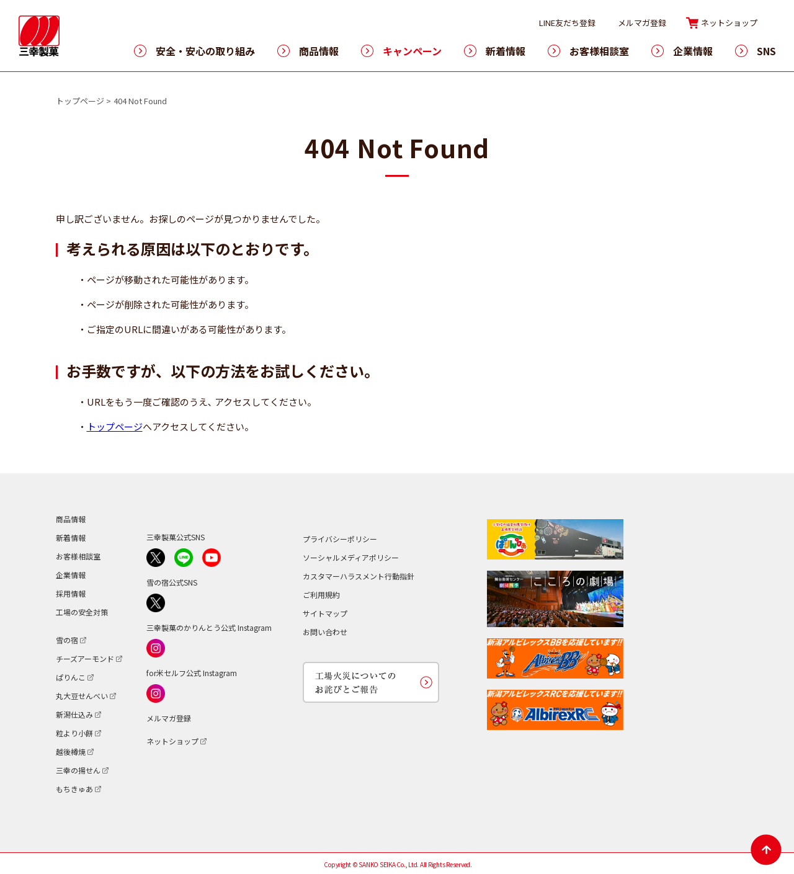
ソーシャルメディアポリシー (351, 557)
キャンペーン (412, 50)
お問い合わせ (325, 632)
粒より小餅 (74, 733)
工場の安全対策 (82, 612)
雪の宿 (67, 640)
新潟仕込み (74, 714)
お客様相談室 (599, 50)
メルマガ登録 (642, 23)
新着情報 (505, 50)
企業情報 (693, 50)
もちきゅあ (74, 788)
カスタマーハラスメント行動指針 (358, 576)
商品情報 (319, 50)
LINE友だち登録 (567, 23)
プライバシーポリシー (340, 538)
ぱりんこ (71, 677)
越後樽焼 (71, 751)
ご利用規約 (321, 594)
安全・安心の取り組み (205, 50)
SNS (766, 50)
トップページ (80, 101)
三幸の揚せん (78, 770)
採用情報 (71, 593)
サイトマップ (325, 613)
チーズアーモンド (85, 658)
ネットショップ (729, 23)
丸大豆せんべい (82, 695)
